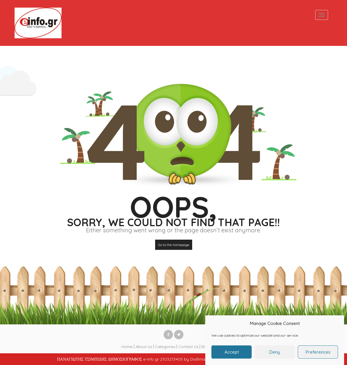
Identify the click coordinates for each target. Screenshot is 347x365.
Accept (232, 355)
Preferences (318, 355)
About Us (144, 346)
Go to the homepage (173, 245)
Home (126, 346)
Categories (165, 346)
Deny (274, 355)
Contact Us (188, 346)
